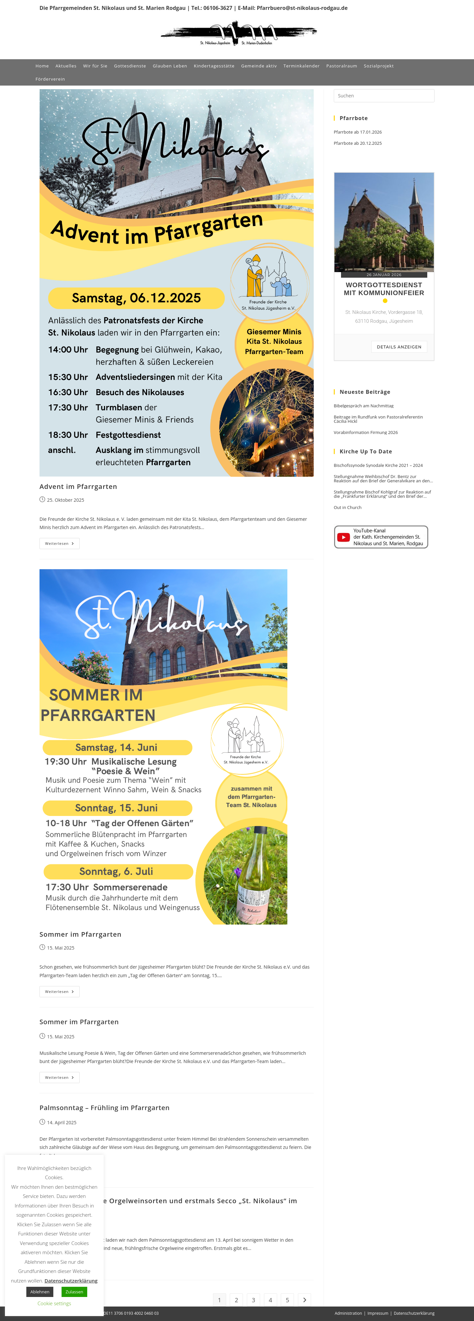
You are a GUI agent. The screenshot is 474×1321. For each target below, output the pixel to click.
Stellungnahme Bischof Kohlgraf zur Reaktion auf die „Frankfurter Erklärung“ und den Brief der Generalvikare (382, 494)
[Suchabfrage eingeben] (384, 95)
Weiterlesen (62, 544)
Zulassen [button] (74, 1292)
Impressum (377, 1313)
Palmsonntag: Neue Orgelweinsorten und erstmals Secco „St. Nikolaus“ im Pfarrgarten (168, 1204)
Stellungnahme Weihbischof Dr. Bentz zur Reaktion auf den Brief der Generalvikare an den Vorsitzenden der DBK (382, 478)
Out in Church (347, 507)
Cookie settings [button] (54, 1303)
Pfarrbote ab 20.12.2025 (358, 143)
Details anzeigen (399, 346)
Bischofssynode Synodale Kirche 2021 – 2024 (378, 465)
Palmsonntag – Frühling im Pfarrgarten (105, 1107)
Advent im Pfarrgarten (78, 486)
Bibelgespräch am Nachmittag (364, 406)
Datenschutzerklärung (414, 1313)
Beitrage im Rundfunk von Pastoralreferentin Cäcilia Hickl (378, 419)
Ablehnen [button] (39, 1292)
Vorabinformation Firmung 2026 (366, 432)
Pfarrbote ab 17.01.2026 (358, 132)
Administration (348, 1313)
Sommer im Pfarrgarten (80, 934)
